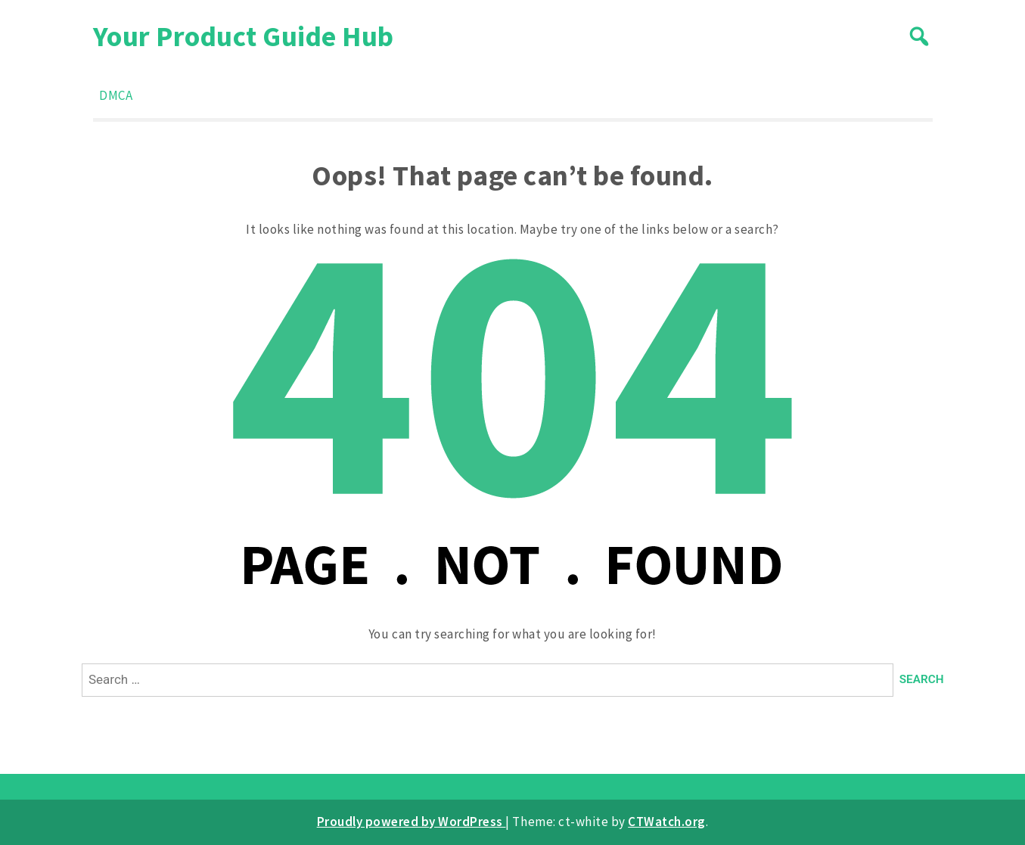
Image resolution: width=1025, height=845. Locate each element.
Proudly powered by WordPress (411, 821)
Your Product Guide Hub (243, 36)
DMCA (115, 95)
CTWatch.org (667, 821)
